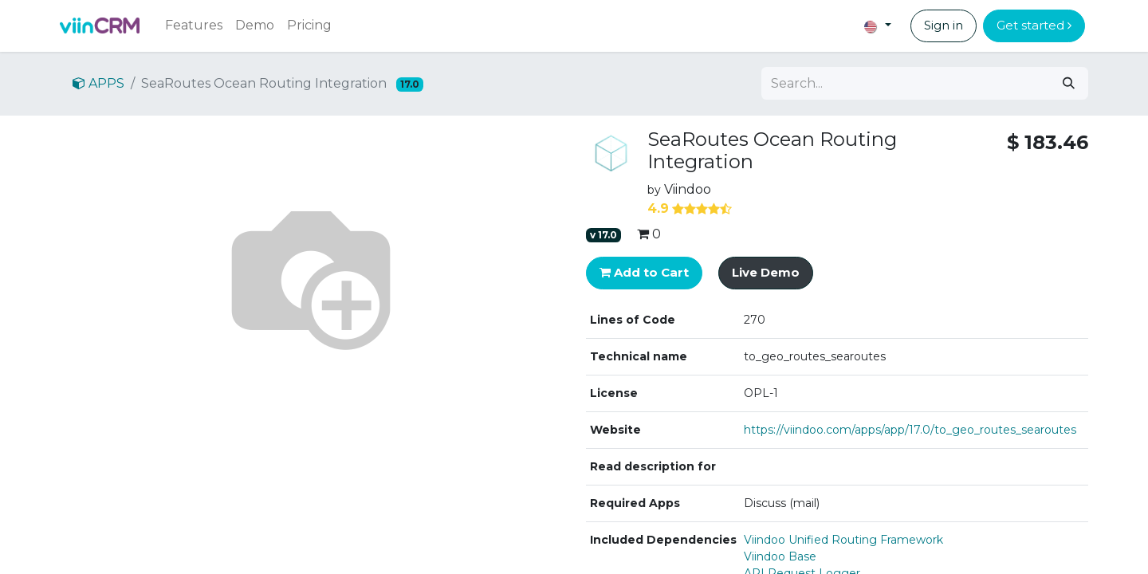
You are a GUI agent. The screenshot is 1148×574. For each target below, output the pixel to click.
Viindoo (687, 189)
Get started (1034, 25)
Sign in (943, 25)
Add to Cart (644, 272)
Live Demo (766, 272)
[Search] (1068, 83)
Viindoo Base (780, 556)
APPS (98, 83)
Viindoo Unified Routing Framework (843, 540)
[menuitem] (194, 25)
